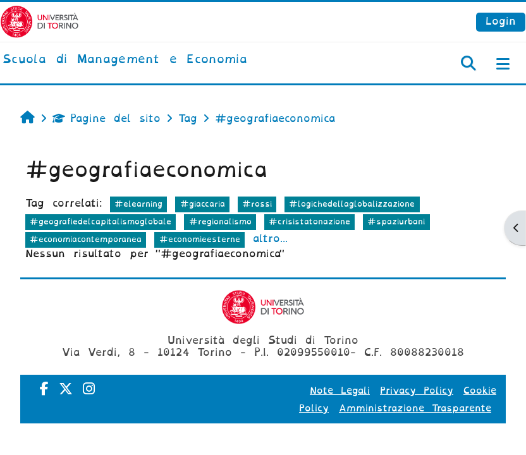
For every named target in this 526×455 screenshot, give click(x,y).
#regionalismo (220, 221)
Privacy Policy (416, 390)
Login (501, 21)
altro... (270, 239)
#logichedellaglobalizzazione (352, 204)
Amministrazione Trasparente (415, 408)
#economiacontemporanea (86, 239)
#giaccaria (202, 204)
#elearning (138, 204)
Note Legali (340, 390)
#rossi (257, 204)
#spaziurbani (396, 221)
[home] (125, 60)
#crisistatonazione (309, 221)
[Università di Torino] (39, 21)
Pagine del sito (106, 118)
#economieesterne (199, 239)
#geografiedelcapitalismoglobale (100, 221)
